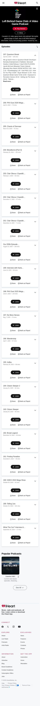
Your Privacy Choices (10, 685)
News (22, 635)
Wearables (24, 663)
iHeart (3, 635)
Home (22, 660)
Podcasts (4, 642)
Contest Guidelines (7, 670)
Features (23, 639)
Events (23, 642)
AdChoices (6, 687)
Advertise (4, 660)
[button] (16, 89)
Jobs (3, 676)
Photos (23, 648)
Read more (7, 81)
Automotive (24, 657)
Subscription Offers (7, 673)
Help (3, 683)
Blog (3, 663)
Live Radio (5, 639)
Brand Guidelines (7, 667)
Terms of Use (26, 685)
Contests (23, 645)
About (3, 657)
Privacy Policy (12, 683)
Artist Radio (5, 645)
